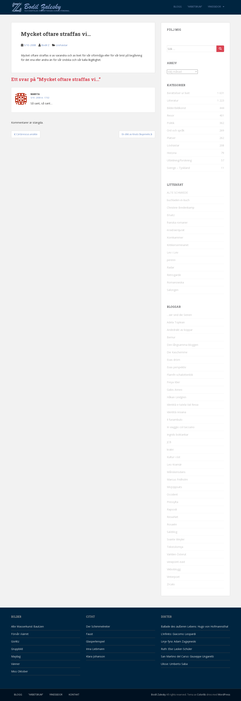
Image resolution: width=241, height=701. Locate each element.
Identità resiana (176, 412)
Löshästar (62, 45)
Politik (170, 123)
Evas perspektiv (176, 367)
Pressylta (172, 502)
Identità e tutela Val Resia (182, 404)
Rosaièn (172, 524)
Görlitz (15, 641)
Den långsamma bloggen (182, 345)
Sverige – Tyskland (178, 168)
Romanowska (175, 282)
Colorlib (201, 694)
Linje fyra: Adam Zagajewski (178, 641)
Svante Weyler (176, 539)
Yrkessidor (214, 6)
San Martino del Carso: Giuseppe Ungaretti (187, 656)
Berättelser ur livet (178, 93)
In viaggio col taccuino (181, 427)
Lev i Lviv (172, 252)
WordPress (224, 694)
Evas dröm (173, 360)
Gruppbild (17, 649)
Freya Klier (173, 382)
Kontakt (74, 694)
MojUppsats (174, 487)
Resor (170, 115)
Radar (170, 267)
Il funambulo (174, 419)
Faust (89, 634)
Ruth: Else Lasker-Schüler (176, 649)
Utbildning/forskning (179, 160)
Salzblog (172, 532)
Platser (171, 138)
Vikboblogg (174, 569)
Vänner (15, 664)
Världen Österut (176, 554)
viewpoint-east (176, 562)
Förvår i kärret (20, 634)
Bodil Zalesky (158, 694)
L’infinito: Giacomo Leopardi (178, 634)
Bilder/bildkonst (176, 108)
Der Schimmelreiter (98, 626)
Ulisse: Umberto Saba (174, 664)
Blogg (178, 6)
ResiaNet (172, 517)
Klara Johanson (95, 656)
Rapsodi (172, 509)
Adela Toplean (176, 322)
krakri (170, 449)
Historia (171, 153)
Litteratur (172, 100)
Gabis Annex (174, 389)
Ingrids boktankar (177, 434)
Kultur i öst (173, 457)
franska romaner (177, 222)
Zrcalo (171, 584)
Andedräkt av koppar (180, 330)
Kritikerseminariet (178, 245)
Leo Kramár (174, 464)
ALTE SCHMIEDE (177, 192)
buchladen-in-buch (178, 200)
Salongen (172, 290)
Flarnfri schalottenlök (180, 375)
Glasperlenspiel (95, 641)
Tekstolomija (175, 547)
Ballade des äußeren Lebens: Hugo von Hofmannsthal (194, 626)
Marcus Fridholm (177, 479)
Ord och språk (175, 130)
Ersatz (171, 215)
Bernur (171, 337)
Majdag (16, 656)
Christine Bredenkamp (180, 207)
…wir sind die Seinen (179, 315)
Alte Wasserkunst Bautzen (27, 626)
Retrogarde (174, 275)
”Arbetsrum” (194, 6)
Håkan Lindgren (176, 397)
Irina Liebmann (95, 649)
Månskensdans (176, 472)
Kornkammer (175, 237)
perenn (171, 260)
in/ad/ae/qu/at (176, 230)
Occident (172, 494)
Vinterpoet (173, 577)
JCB (169, 442)
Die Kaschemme (177, 352)
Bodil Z (45, 45)
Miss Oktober (19, 671)
